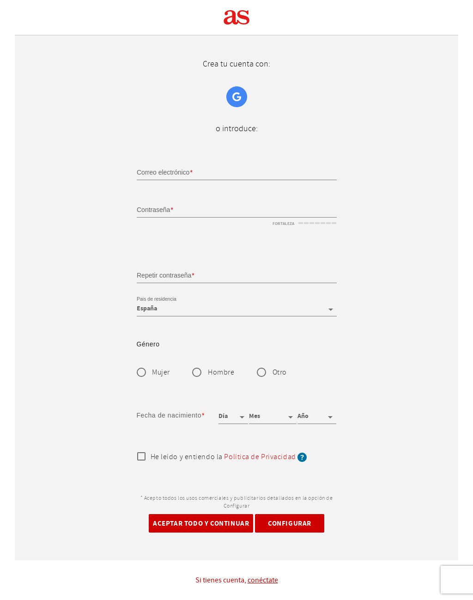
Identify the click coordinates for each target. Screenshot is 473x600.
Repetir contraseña (164, 275)
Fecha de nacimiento (169, 415)
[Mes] (272, 413)
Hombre (221, 372)
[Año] (316, 413)
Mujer (161, 372)
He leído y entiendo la (229, 457)
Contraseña (153, 209)
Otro (280, 372)
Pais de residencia (156, 299)
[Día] (233, 413)
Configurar (289, 523)
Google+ (236, 96)
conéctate (263, 580)
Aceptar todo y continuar (201, 523)
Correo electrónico (163, 172)
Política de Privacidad (260, 457)
